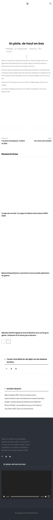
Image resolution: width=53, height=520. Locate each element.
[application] (26, 484)
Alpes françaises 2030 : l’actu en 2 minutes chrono (20, 395)
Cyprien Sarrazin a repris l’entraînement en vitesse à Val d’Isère (24, 398)
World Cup (33, 49)
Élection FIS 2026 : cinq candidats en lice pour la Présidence (23, 405)
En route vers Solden (42, 139)
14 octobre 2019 (21, 49)
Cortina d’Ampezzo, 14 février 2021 (14, 141)
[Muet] (46, 497)
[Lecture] (4, 497)
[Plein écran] (49, 497)
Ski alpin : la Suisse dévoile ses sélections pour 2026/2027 (23, 402)
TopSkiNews (9, 49)
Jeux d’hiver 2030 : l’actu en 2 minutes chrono (19, 409)
